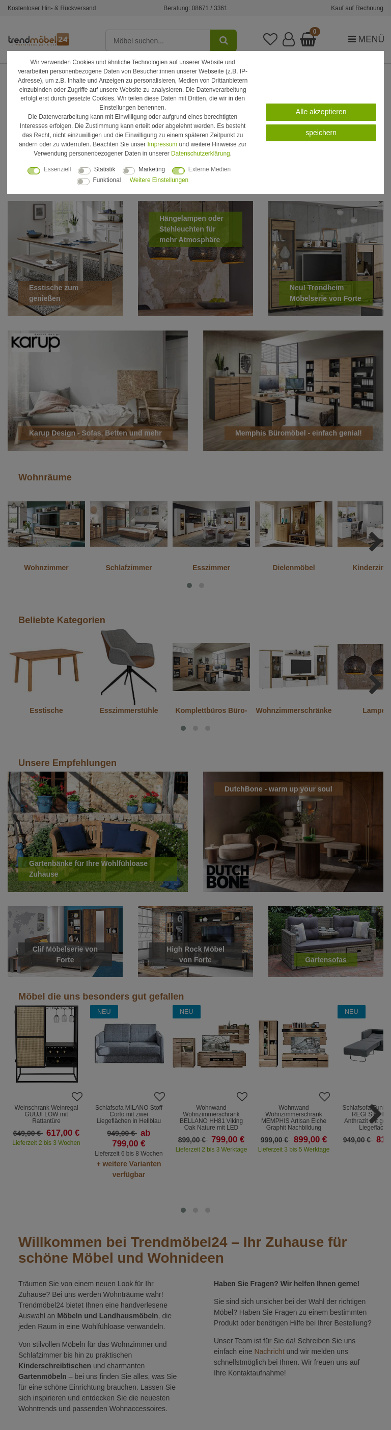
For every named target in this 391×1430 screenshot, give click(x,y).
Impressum (162, 144)
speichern (321, 133)
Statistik (105, 169)
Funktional (107, 180)
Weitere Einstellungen (159, 180)
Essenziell (57, 169)
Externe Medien (209, 169)
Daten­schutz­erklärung (200, 153)
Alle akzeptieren (321, 112)
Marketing (151, 169)
